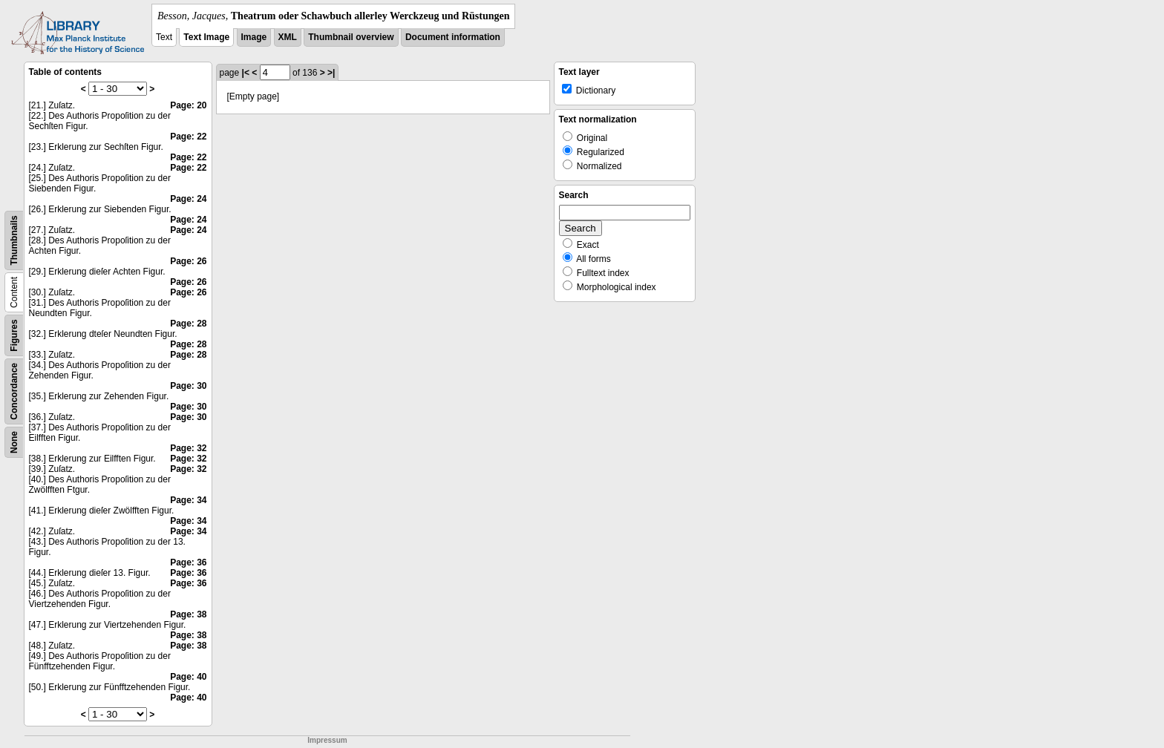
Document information (452, 37)
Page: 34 (188, 500)
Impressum (327, 740)
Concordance (14, 391)
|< (245, 73)
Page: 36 (188, 562)
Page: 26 (188, 261)
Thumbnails (14, 240)
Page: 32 (188, 448)
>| (331, 73)
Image (254, 37)
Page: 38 (188, 614)
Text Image (206, 37)
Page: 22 (188, 136)
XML (287, 37)
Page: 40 (188, 677)
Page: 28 (188, 323)
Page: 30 (188, 386)
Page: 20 (188, 105)
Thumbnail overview (350, 37)
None (14, 442)
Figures (14, 335)
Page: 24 (188, 199)
